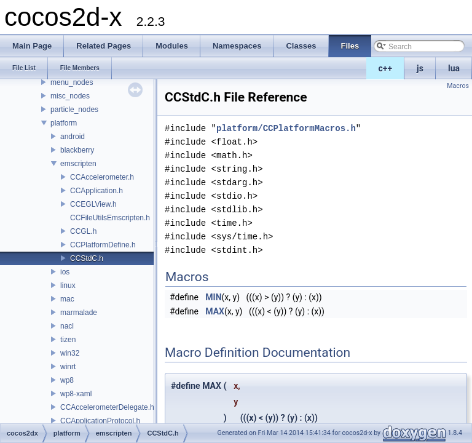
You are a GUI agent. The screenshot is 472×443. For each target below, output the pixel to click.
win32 (69, 353)
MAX (214, 311)
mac (67, 299)
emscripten (78, 163)
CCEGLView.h (93, 204)
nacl (67, 326)
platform (63, 123)
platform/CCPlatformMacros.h (286, 128)
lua (454, 68)
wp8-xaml (76, 393)
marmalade (78, 312)
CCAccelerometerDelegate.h (107, 407)
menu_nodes (71, 82)
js (420, 68)
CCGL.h (83, 231)
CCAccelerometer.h (102, 177)
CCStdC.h (86, 258)
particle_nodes (74, 109)
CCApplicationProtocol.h (100, 421)
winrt (68, 366)
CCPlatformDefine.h (103, 245)
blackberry (77, 150)
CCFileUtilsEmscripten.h (110, 218)
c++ (386, 68)
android (72, 136)
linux (68, 285)
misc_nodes (70, 96)
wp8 (67, 380)
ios (64, 272)
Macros (458, 86)
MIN (213, 297)
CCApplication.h (96, 190)
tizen (68, 339)
